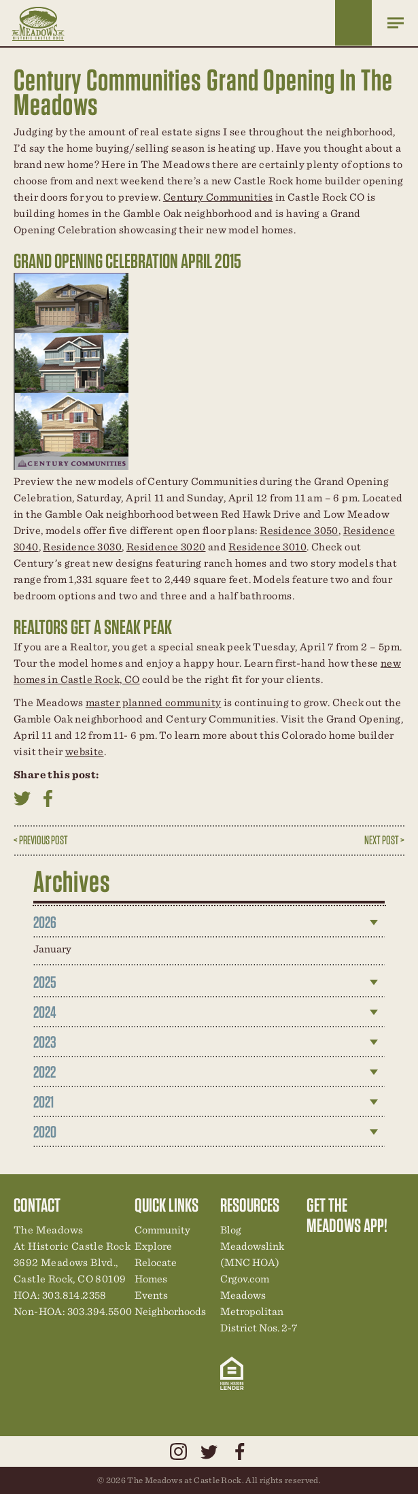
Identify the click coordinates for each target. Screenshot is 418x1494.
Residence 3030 (82, 546)
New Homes (387, 1253)
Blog (230, 1229)
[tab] (209, 922)
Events (151, 1295)
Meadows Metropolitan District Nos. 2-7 (258, 1311)
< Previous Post (41, 840)
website (84, 751)
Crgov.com (244, 1278)
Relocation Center (341, 1253)
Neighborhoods (170, 1311)
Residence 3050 (299, 530)
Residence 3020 (166, 546)
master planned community (154, 702)
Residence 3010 (267, 546)
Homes (151, 1278)
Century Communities (218, 196)
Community (162, 1229)
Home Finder (353, 23)
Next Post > (384, 840)
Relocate (156, 1262)
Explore (153, 1246)
